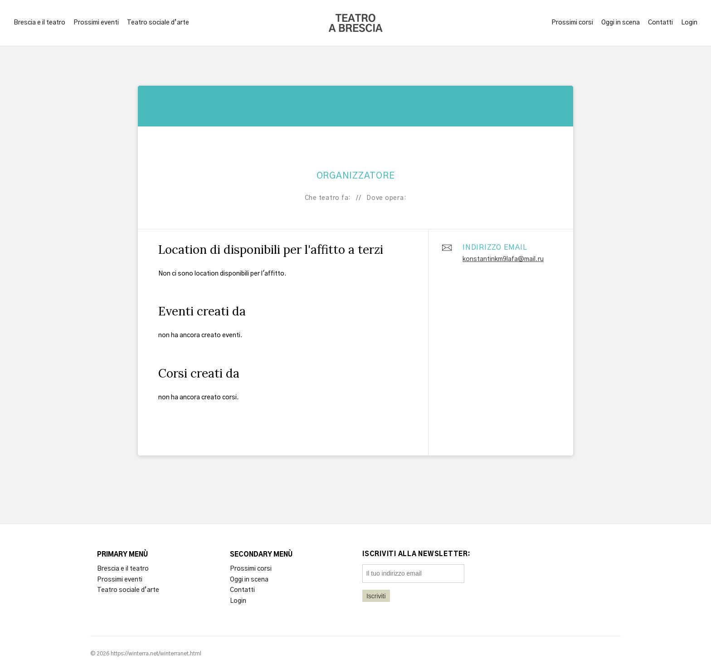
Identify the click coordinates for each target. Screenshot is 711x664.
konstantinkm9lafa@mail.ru (503, 259)
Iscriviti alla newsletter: (416, 554)
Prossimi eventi (96, 22)
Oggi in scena (620, 22)
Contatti (660, 22)
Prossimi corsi (572, 22)
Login (689, 22)
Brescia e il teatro (39, 22)
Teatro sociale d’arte (158, 22)
